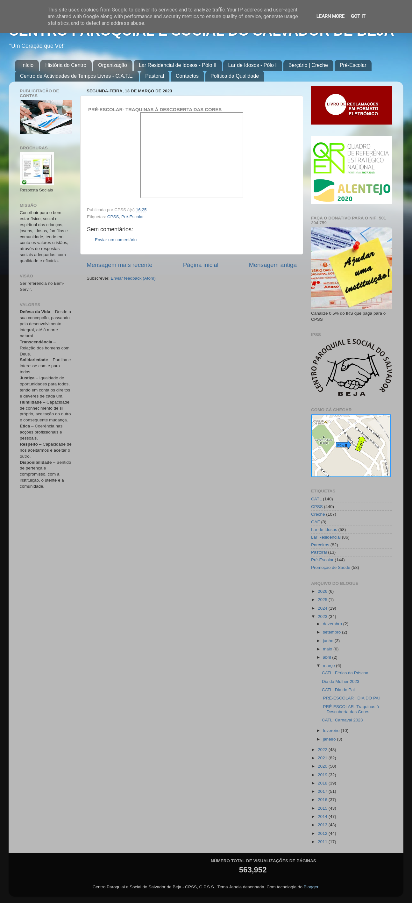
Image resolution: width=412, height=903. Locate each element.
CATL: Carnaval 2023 (342, 720)
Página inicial (200, 265)
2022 (323, 749)
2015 (323, 808)
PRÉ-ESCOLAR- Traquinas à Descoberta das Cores (350, 709)
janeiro (330, 739)
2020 (323, 766)
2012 (323, 833)
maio (328, 649)
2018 (323, 783)
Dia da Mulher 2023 (340, 681)
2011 (323, 841)
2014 (323, 816)
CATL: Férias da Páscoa (345, 672)
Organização (112, 65)
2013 (323, 824)
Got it (358, 16)
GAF (315, 522)
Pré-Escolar (353, 65)
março (329, 665)
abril (327, 657)
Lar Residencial (326, 537)
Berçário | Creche (308, 65)
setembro (332, 632)
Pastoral (154, 76)
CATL (316, 499)
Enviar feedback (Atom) (133, 278)
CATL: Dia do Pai (338, 689)
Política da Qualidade (234, 76)
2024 (323, 608)
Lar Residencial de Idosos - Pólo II (178, 65)
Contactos (187, 76)
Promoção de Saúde (330, 567)
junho (329, 640)
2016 (323, 799)
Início (27, 65)
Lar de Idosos (324, 529)
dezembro (333, 623)
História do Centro (65, 65)
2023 (323, 616)
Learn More (330, 16)
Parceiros (320, 544)
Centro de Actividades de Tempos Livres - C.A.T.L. (76, 76)
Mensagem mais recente (120, 265)
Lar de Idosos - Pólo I (252, 65)
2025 (323, 599)
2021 (323, 758)
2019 (323, 774)
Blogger (311, 887)
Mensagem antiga (273, 265)
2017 (323, 791)
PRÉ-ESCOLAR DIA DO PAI (352, 698)
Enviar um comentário (116, 239)
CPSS (113, 216)
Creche (318, 514)
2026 (323, 591)
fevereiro (332, 730)
